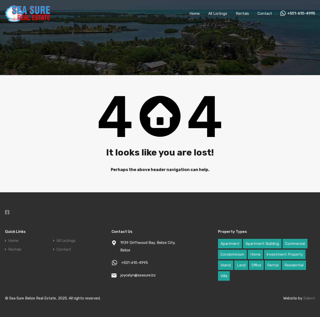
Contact (265, 13)
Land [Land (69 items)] (241, 265)
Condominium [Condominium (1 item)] (232, 254)
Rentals (242, 13)
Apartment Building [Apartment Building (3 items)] (262, 243)
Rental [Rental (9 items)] (272, 265)
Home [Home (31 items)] (255, 254)
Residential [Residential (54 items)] (294, 265)
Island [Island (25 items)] (225, 265)
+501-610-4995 (301, 14)
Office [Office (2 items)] (256, 265)
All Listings (217, 13)
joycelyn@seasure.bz (138, 275)
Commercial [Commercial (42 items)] (295, 243)
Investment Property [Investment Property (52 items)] (284, 254)
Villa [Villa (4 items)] (223, 276)
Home (195, 13)
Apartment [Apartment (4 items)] (230, 243)
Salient (309, 298)
